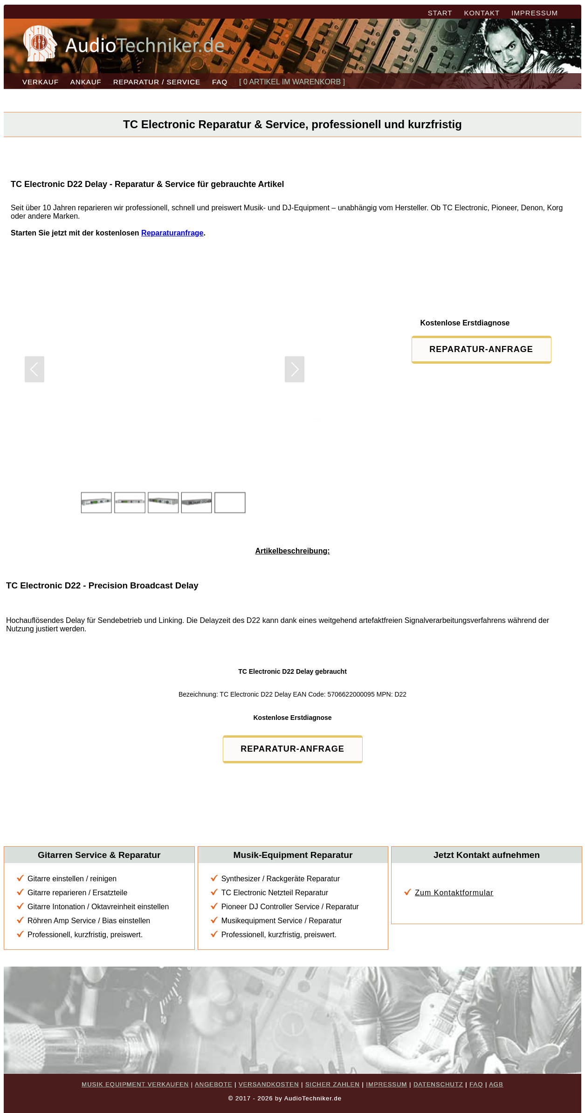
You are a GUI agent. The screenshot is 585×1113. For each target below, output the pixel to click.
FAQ (219, 82)
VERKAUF (40, 82)
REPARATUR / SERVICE (156, 82)
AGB (496, 1084)
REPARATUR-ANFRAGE (481, 349)
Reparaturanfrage (172, 233)
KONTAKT (482, 13)
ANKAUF (86, 82)
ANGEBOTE (213, 1084)
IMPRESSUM (534, 13)
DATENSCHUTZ (438, 1084)
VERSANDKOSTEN (269, 1084)
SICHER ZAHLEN (332, 1084)
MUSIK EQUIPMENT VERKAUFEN (135, 1084)
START (440, 13)
